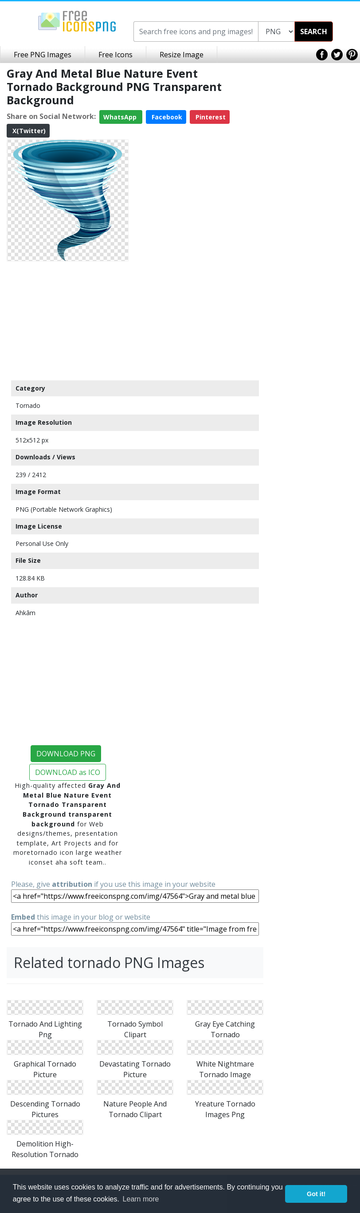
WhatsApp (120, 117)
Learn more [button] (141, 1199)
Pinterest (210, 117)
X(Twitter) (28, 130)
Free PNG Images (42, 54)
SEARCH (313, 31)
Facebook (166, 117)
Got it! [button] (316, 1193)
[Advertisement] (68, 320)
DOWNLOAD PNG (65, 754)
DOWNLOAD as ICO (67, 772)
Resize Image (181, 54)
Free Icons (115, 54)
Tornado (28, 405)
